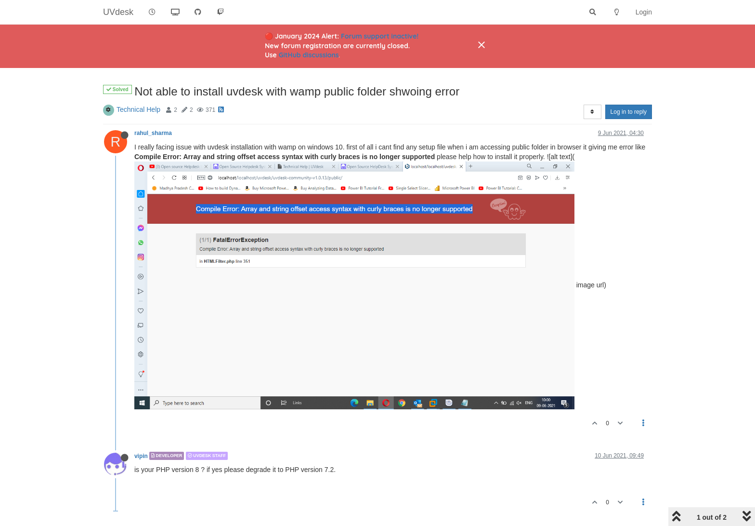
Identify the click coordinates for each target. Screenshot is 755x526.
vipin (141, 455)
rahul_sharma (153, 133)
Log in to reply (629, 111)
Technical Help (138, 109)
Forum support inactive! (379, 36)
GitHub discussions (309, 55)
